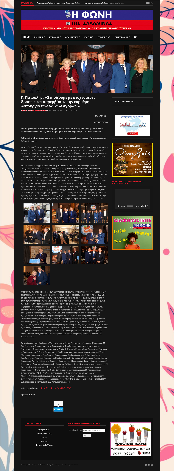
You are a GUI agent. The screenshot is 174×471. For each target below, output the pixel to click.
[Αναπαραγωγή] (118, 206)
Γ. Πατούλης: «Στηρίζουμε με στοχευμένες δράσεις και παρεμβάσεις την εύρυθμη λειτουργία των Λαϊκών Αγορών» (58, 101)
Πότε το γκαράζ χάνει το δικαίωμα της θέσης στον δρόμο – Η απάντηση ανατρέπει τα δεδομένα (73, 3)
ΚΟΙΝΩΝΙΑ (54, 37)
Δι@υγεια (44, 437)
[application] (132, 199)
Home (26, 37)
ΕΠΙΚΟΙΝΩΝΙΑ (121, 37)
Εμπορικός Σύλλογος (44, 445)
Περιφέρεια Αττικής (44, 434)
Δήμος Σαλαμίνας (44, 430)
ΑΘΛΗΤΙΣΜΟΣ (72, 37)
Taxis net (44, 441)
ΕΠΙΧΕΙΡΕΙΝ (103, 37)
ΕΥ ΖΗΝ (88, 37)
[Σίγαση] (142, 206)
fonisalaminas (72, 110)
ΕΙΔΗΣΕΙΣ (38, 37)
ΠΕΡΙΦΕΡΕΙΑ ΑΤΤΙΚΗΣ (41, 110)
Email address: (87, 430)
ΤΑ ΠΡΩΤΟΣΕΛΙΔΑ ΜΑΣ (124, 102)
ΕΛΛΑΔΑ (30, 110)
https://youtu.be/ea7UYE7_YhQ (55, 388)
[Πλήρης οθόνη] (146, 206)
